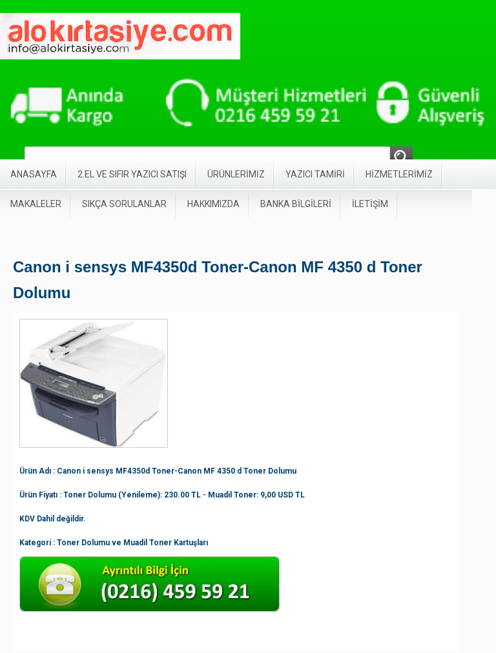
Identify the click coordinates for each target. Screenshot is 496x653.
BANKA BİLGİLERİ (295, 204)
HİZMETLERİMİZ (399, 174)
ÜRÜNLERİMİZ (236, 174)
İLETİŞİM (370, 204)
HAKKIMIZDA (213, 204)
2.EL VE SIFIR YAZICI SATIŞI (132, 174)
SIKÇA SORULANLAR (124, 204)
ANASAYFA (33, 174)
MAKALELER (35, 204)
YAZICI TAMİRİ (315, 174)
